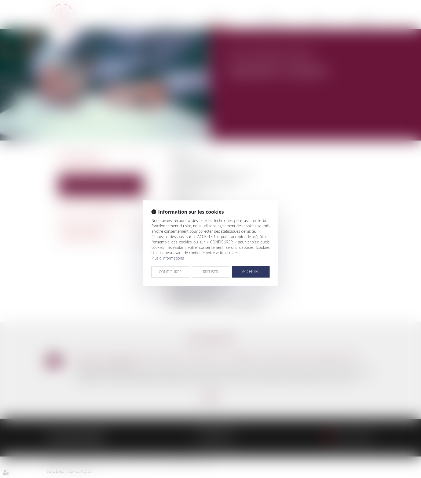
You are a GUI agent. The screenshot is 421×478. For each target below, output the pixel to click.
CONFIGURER (170, 271)
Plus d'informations (167, 258)
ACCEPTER (250, 271)
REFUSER (210, 271)
